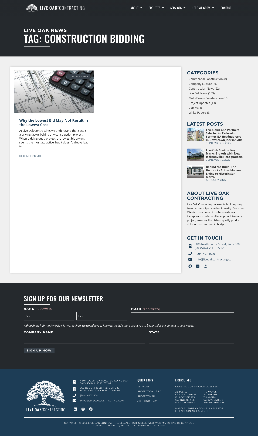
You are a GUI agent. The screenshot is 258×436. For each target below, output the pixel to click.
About (136, 8)
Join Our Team (147, 401)
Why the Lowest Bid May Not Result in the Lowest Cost (53, 122)
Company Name (38, 332)
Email (145, 309)
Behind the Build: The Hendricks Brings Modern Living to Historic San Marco (223, 172)
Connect (187, 423)
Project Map (146, 396)
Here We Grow (203, 8)
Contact (226, 7)
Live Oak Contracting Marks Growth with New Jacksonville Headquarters (224, 153)
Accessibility (142, 425)
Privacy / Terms (118, 425)
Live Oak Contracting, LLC (106, 423)
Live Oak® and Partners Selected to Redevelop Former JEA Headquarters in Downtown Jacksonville (224, 135)
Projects (156, 8)
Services (178, 8)
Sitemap (159, 425)
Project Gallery (149, 391)
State (154, 332)
